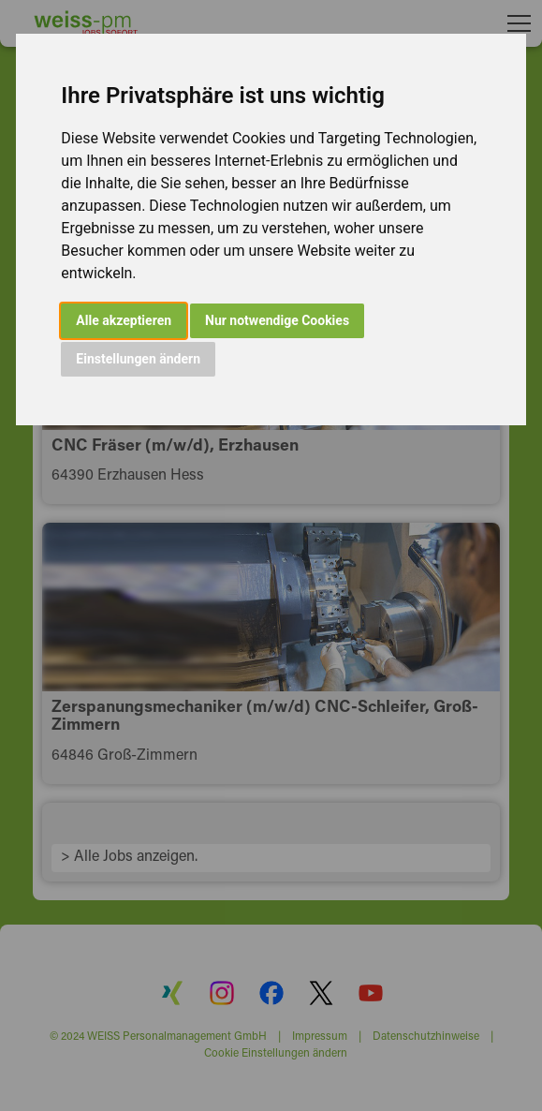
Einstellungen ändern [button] (138, 358)
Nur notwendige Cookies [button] (277, 320)
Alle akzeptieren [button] (123, 320)
